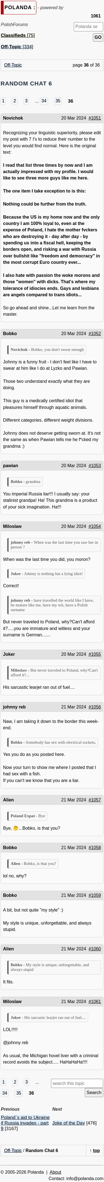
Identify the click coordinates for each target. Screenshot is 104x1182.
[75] (18, 35)
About (55, 1172)
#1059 (95, 895)
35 (57, 101)
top (96, 1150)
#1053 (95, 465)
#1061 (95, 1001)
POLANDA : (19, 7)
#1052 (95, 333)
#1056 (95, 707)
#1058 (95, 847)
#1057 (95, 800)
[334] (17, 46)
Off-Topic (13, 65)
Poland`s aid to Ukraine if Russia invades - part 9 (25, 1123)
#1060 (95, 948)
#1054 (95, 526)
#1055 (95, 654)
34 (44, 101)
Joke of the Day (68, 1123)
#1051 (95, 118)
